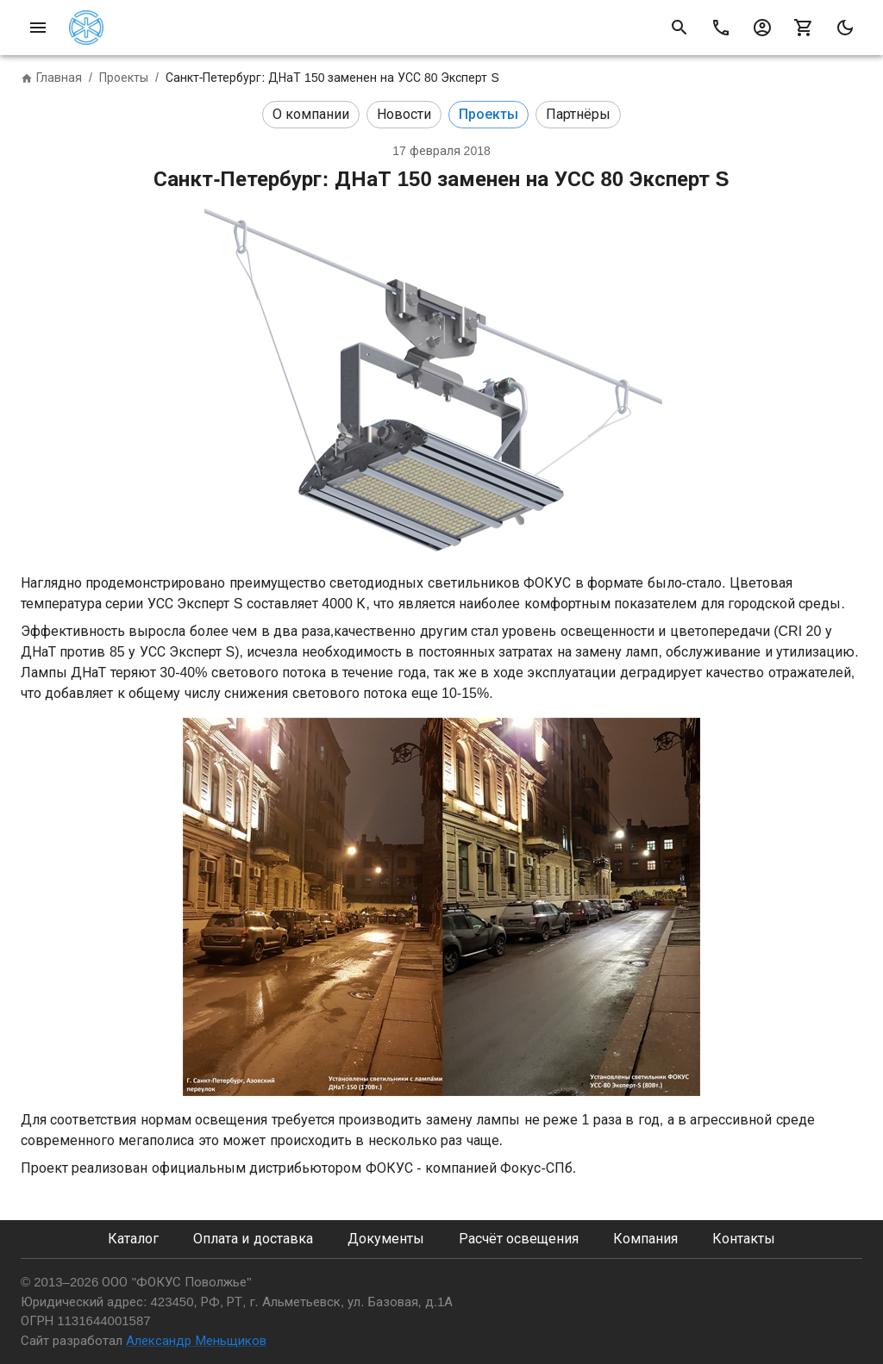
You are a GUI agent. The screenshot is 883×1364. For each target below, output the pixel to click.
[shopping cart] (803, 27)
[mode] (845, 27)
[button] (311, 114)
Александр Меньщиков (196, 1340)
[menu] (38, 27)
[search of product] (679, 27)
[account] (762, 27)
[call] (721, 27)
